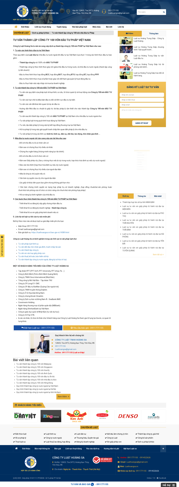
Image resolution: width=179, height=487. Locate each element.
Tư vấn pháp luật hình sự (28, 244)
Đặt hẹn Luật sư (130, 449)
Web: (122, 466)
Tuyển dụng (61, 27)
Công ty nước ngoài (53, 438)
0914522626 (145, 457)
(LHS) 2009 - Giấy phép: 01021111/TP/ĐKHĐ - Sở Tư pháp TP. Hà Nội (37, 478)
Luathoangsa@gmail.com (118, 13)
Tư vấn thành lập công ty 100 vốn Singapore (34, 367)
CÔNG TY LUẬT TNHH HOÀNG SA (71, 340)
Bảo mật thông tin (42, 449)
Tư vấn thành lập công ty (28, 250)
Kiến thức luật (19, 434)
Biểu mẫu (97, 27)
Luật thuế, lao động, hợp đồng (57, 442)
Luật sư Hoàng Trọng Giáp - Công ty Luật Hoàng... (149, 39)
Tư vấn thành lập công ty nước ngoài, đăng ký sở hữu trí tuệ (42, 260)
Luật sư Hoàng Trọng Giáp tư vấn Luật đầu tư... (149, 57)
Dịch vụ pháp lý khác (40, 33)
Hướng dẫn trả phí (111, 449)
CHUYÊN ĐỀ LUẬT (21, 33)
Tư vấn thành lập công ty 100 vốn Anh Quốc (34, 373)
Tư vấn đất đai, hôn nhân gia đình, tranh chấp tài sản (39, 247)
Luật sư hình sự (138, 147)
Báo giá (57, 449)
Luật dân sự (80, 434)
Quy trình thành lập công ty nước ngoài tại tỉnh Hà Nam (38, 392)
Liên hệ (121, 27)
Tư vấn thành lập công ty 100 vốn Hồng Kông (34, 383)
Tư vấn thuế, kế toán (140, 171)
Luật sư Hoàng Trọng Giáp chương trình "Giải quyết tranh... (149, 48)
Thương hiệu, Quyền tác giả (86, 438)
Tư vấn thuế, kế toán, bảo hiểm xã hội (33, 256)
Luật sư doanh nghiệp (140, 155)
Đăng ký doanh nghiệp (84, 442)
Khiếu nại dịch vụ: (127, 471)
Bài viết (109, 27)
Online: (151, 478)
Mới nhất (159, 221)
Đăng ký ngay (141, 123)
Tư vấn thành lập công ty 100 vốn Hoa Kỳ (33, 370)
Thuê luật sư (19, 442)
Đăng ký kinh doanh (139, 159)
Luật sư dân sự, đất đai (140, 151)
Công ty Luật (111, 438)
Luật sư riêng (138, 163)
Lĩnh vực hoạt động (43, 27)
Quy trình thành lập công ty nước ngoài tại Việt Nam (37, 386)
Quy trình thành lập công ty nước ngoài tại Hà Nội (36, 389)
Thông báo (153, 33)
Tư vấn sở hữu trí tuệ (140, 175)
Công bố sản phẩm (144, 438)
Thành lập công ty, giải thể (147, 434)
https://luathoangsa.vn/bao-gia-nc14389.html (50, 232)
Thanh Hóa (76, 469)
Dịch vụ (155, 221)
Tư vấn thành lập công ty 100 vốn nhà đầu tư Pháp (73, 33)
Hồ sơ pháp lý (19, 438)
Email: (123, 462)
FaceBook (161, 478)
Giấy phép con (138, 167)
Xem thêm (63, 396)
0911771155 (113, 10)
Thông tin (157, 221)
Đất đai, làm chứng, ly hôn (116, 434)
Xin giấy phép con (113, 442)
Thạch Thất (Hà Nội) (91, 469)
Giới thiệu (25, 27)
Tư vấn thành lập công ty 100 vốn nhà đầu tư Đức (36, 380)
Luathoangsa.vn (131, 466)
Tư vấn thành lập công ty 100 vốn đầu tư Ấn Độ (35, 377)
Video (129, 33)
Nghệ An (67, 469)
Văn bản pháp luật (79, 27)
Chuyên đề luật (89, 427)
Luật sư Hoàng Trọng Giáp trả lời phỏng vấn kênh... (149, 65)
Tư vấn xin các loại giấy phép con (31, 253)
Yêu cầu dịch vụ (92, 449)
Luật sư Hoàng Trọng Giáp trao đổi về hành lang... (149, 74)
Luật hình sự (50, 434)
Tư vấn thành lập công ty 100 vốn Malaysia (33, 364)
